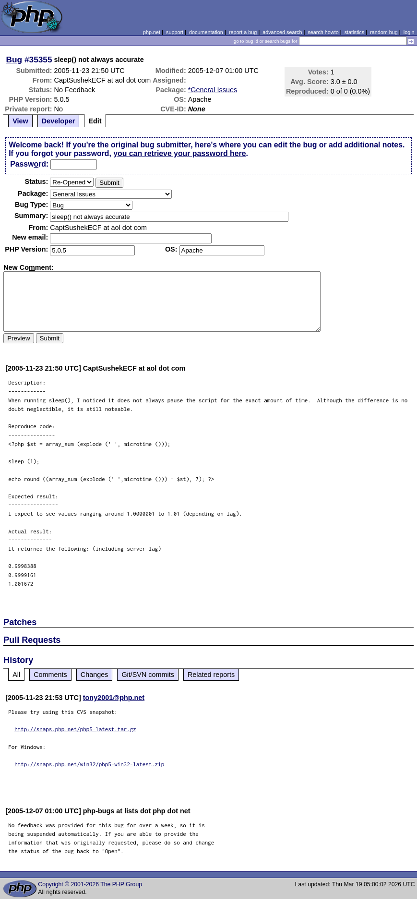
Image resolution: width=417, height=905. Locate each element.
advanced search (282, 32)
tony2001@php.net (113, 697)
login (409, 32)
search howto (323, 32)
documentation (206, 32)
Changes (94, 674)
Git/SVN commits (147, 674)
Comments (50, 674)
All (16, 674)
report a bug (243, 32)
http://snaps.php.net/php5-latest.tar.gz (75, 729)
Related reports (211, 674)
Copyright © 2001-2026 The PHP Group (90, 884)
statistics (354, 32)
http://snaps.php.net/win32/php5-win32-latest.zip (89, 764)
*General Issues (212, 90)
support (174, 32)
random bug (384, 32)
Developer (58, 121)
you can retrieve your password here (179, 153)
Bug (14, 59)
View (20, 121)
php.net (151, 32)
